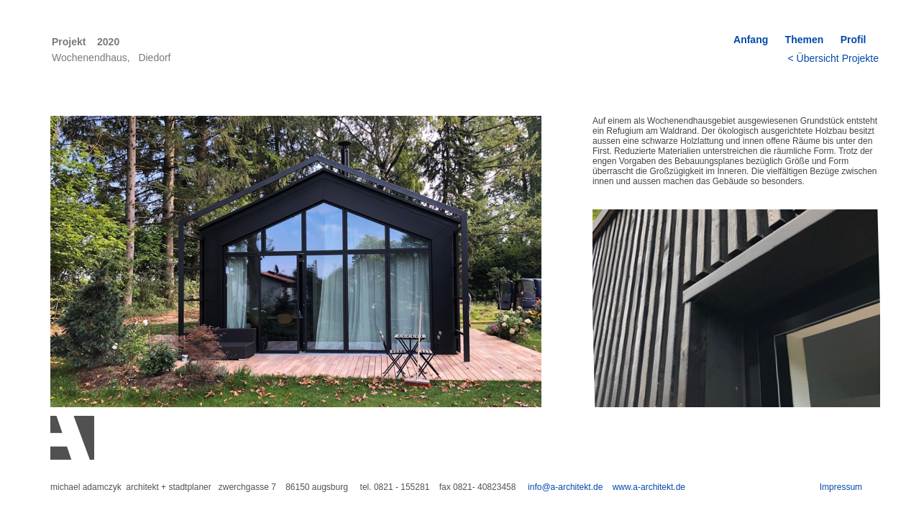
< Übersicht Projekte (833, 58)
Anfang (750, 39)
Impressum (841, 487)
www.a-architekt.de (649, 487)
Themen (804, 39)
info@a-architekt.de (565, 487)
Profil (857, 39)
